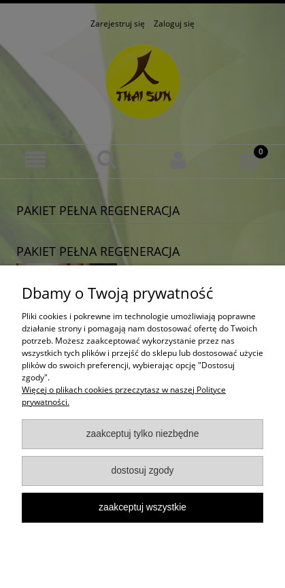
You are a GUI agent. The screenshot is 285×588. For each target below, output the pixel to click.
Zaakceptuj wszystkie (142, 507)
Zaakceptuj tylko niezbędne (142, 434)
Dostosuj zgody (142, 471)
